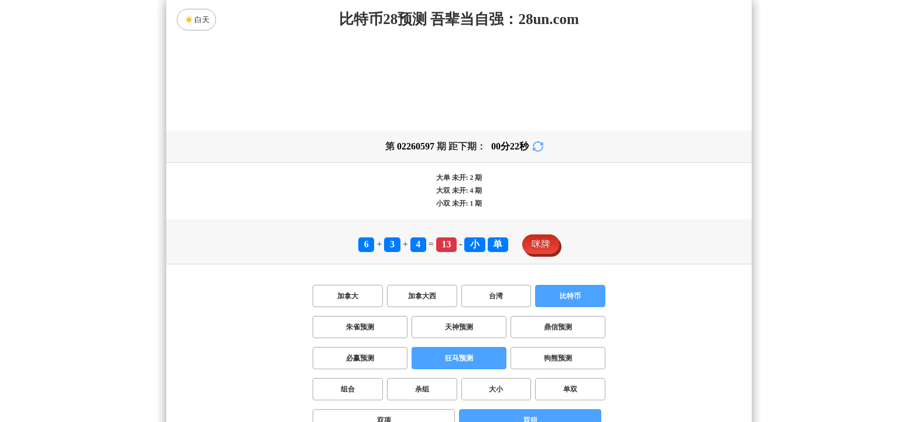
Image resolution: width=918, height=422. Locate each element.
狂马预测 (459, 358)
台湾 (496, 296)
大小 (496, 389)
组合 (348, 389)
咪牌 (541, 244)
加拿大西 (422, 296)
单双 (570, 389)
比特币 (570, 296)
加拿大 (347, 296)
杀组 (422, 389)
